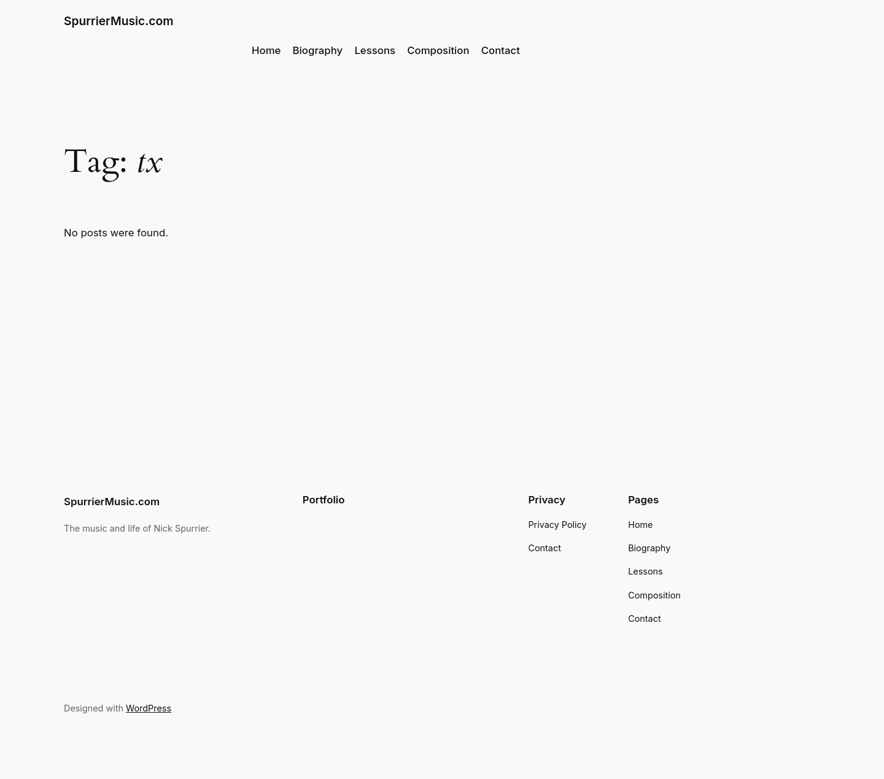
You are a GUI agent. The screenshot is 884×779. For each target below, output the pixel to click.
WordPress (148, 708)
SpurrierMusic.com (118, 21)
